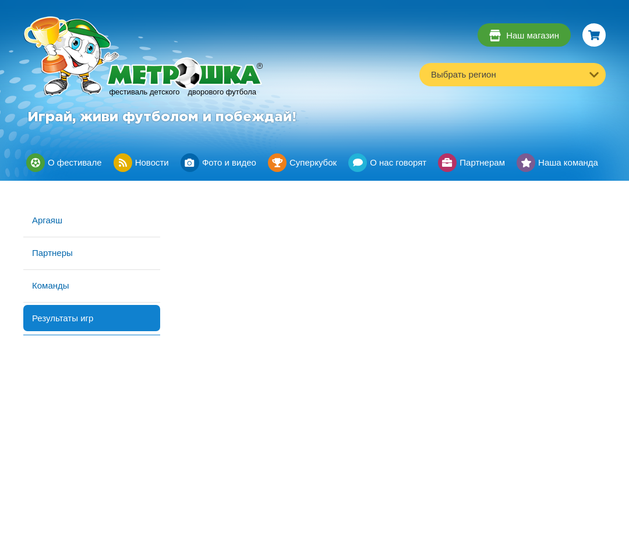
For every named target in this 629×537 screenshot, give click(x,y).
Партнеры (52, 253)
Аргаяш (47, 220)
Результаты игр (62, 318)
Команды (50, 285)
